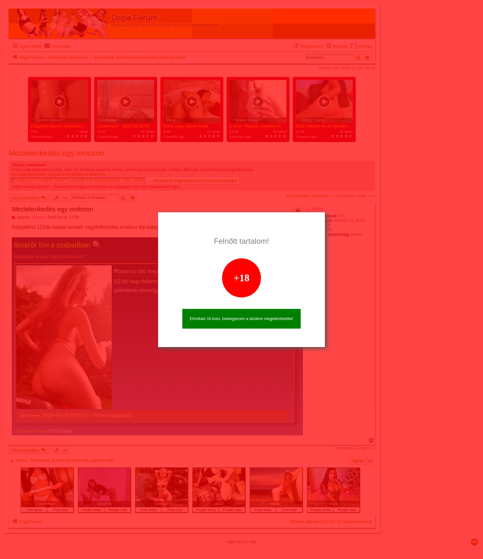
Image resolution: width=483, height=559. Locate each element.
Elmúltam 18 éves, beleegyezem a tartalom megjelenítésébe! (241, 319)
